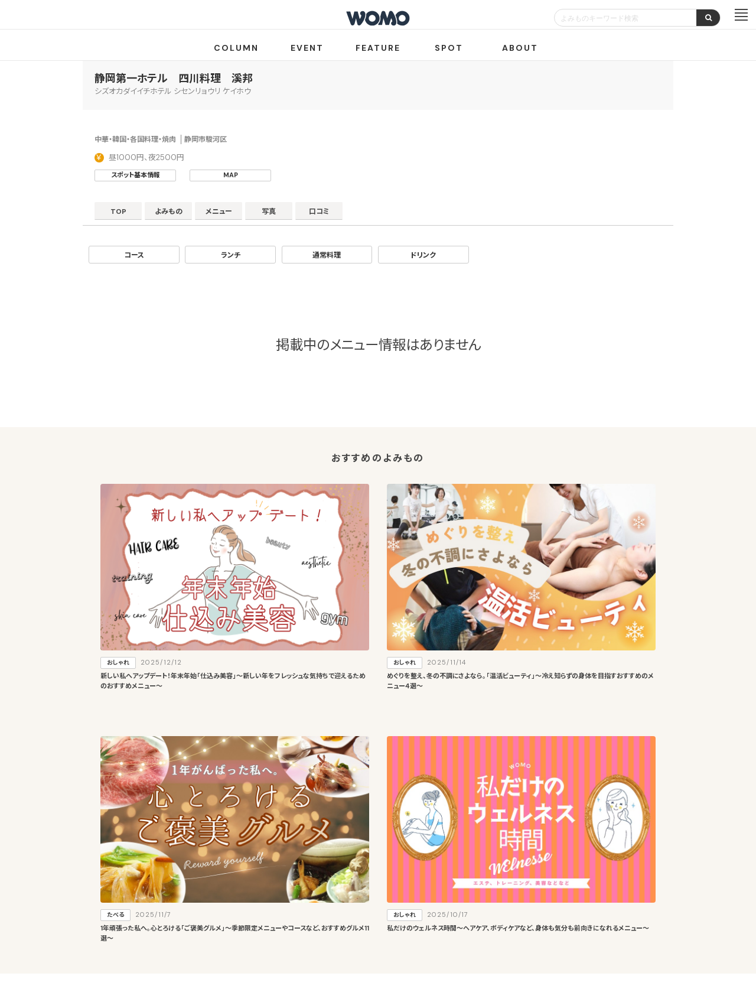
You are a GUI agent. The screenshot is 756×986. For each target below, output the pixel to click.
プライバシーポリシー (340, 917)
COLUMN (236, 48)
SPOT (449, 48)
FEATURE (378, 48)
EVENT (307, 48)
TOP (124, 214)
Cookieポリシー (412, 917)
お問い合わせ (473, 917)
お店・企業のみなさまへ (319, 874)
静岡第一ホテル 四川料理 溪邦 (173, 78)
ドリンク (423, 255)
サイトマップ (448, 874)
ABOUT (520, 48)
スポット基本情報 (135, 175)
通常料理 (326, 255)
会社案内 (277, 917)
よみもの (186, 214)
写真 (310, 214)
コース (134, 255)
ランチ (230, 255)
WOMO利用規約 (392, 874)
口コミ (372, 214)
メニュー (248, 214)
